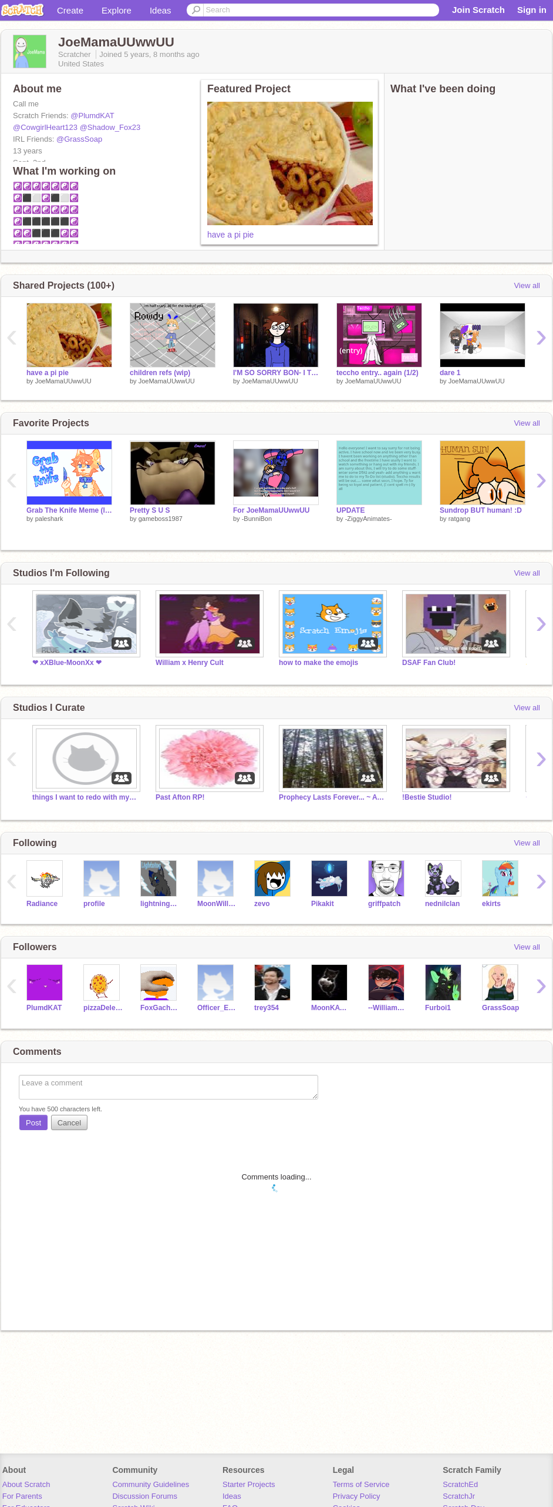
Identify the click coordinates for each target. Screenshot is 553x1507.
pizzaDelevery (103, 1008)
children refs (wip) (160, 373)
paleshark (49, 518)
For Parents (22, 1496)
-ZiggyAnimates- (368, 518)
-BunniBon (257, 518)
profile (94, 904)
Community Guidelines (150, 1484)
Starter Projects (248, 1484)
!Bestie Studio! (427, 797)
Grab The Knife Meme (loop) (69, 510)
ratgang (459, 518)
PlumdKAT (44, 1008)
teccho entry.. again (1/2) (377, 373)
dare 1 (450, 373)
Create (70, 10)
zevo (262, 904)
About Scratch (26, 1484)
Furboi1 (438, 1008)
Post (33, 1122)
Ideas (160, 10)
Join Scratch (478, 10)
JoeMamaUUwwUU (63, 381)
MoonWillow (217, 904)
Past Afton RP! (180, 797)
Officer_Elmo (217, 1008)
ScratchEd (460, 1484)
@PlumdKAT (92, 115)
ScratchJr (459, 1496)
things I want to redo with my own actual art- (85, 797)
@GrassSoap (79, 139)
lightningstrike (160, 904)
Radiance (42, 904)
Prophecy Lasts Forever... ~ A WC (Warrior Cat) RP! (332, 797)
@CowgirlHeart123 (45, 127)
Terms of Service (361, 1484)
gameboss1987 (161, 518)
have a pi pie (230, 234)
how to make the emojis (318, 663)
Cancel (69, 1122)
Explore (116, 10)
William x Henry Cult (190, 663)
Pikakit (322, 904)
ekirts (491, 904)
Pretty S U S (150, 510)
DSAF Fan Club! (429, 663)
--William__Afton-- (387, 1008)
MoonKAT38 (330, 1008)
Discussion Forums (144, 1496)
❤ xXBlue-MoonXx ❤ (67, 663)
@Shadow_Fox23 (110, 127)
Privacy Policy (356, 1496)
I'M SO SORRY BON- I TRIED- (276, 373)
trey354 (266, 1008)
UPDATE (350, 510)
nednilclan (442, 904)
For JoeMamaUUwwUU (271, 510)
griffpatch (384, 904)
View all (527, 285)
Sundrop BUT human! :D (481, 510)
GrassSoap (500, 1008)
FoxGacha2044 (160, 1008)
